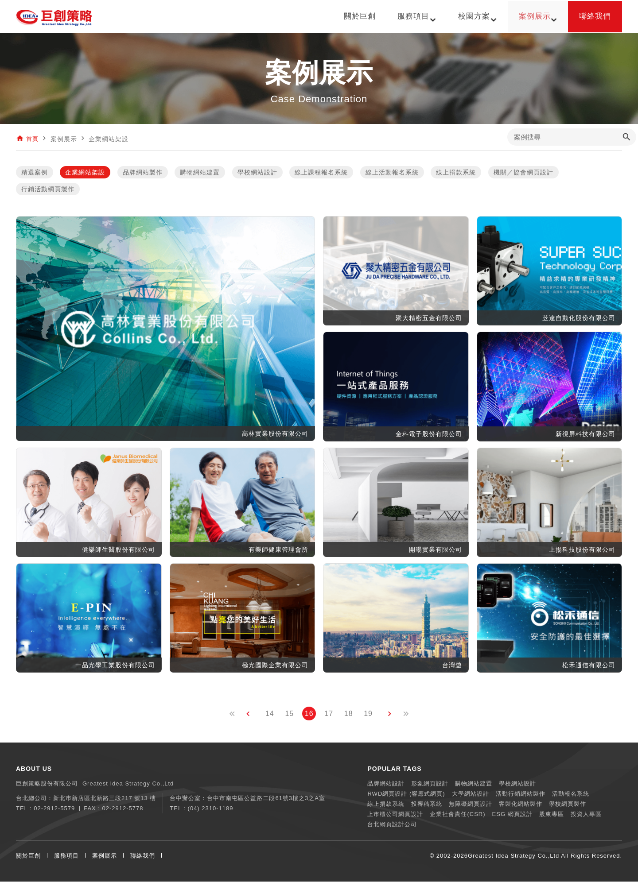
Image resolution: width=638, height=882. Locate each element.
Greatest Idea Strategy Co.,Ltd (513, 856)
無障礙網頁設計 (470, 804)
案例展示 (104, 856)
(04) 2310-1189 (210, 808)
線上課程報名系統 (321, 172)
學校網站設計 (257, 172)
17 (328, 714)
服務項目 (66, 856)
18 (348, 714)
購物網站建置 (200, 172)
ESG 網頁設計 (512, 814)
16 (309, 714)
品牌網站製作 (143, 172)
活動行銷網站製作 (520, 794)
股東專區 (551, 814)
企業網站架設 (85, 172)
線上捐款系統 (456, 172)
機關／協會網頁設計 (523, 172)
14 (269, 714)
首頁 (32, 139)
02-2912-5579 (54, 808)
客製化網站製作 (520, 804)
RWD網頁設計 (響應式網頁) (406, 794)
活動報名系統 (570, 794)
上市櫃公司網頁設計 (395, 814)
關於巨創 (28, 856)
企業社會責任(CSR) (457, 814)
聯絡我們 (142, 856)
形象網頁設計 (429, 784)
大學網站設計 (470, 794)
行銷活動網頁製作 (47, 189)
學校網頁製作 (567, 804)
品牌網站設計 (386, 784)
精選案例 (34, 172)
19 (368, 714)
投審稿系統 (426, 804)
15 (289, 714)
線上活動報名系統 (392, 172)
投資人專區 (586, 814)
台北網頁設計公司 (392, 824)
